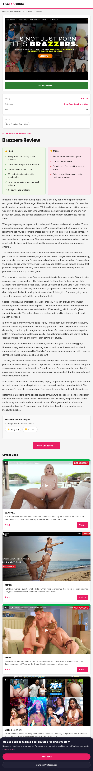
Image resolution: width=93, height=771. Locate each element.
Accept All (47, 757)
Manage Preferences (46, 765)
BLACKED (10, 512)
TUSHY (9, 585)
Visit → (82, 525)
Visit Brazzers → (46, 85)
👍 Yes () (13, 429)
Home (5, 11)
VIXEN (8, 657)
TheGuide (13, 4)
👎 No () (30, 429)
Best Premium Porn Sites (21, 11)
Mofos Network (13, 729)
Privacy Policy (9, 749)
